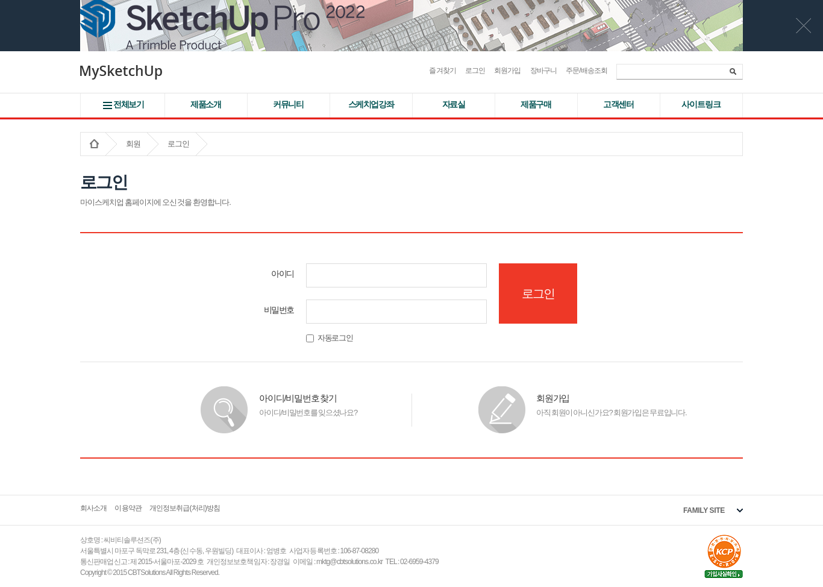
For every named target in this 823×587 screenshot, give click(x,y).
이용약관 (127, 508)
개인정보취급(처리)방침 (184, 508)
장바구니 (543, 70)
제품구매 (536, 104)
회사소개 (93, 508)
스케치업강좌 (371, 104)
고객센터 (618, 104)
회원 (133, 143)
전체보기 (128, 104)
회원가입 (507, 70)
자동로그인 (329, 337)
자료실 (453, 104)
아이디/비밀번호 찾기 (298, 398)
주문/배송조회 (586, 70)
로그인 (475, 70)
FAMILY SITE (704, 510)
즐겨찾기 (442, 70)
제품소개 (205, 104)
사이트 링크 (700, 104)
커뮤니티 (288, 104)
